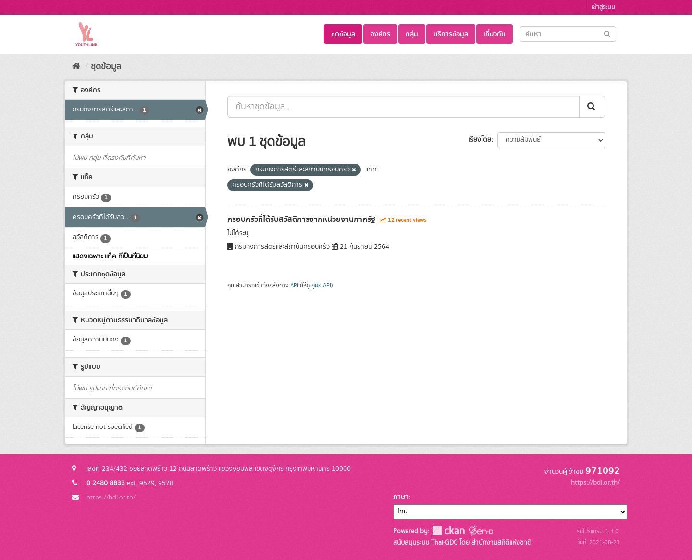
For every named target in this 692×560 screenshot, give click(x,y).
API (294, 285)
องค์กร (380, 34)
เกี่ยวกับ (494, 34)
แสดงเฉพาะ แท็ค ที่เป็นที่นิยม (110, 256)
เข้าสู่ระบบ (603, 7)
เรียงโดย (480, 140)
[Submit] (607, 33)
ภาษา (400, 497)
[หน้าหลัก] (76, 67)
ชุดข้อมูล (343, 34)
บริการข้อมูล (450, 34)
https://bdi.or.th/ (111, 497)
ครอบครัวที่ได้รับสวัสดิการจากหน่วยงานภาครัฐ (301, 219)
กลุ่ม (412, 34)
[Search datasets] (568, 34)
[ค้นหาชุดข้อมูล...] (403, 107)
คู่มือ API (321, 285)
